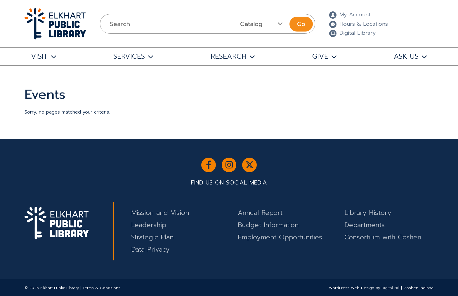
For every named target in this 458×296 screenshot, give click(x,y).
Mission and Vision (160, 212)
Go (301, 24)
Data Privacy (150, 249)
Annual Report (260, 212)
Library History (367, 212)
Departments (364, 225)
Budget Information (268, 225)
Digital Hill (390, 287)
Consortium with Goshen (382, 237)
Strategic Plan (152, 237)
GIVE (320, 56)
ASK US (406, 56)
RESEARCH (229, 56)
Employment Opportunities (280, 237)
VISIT (39, 56)
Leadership (148, 225)
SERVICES (129, 56)
